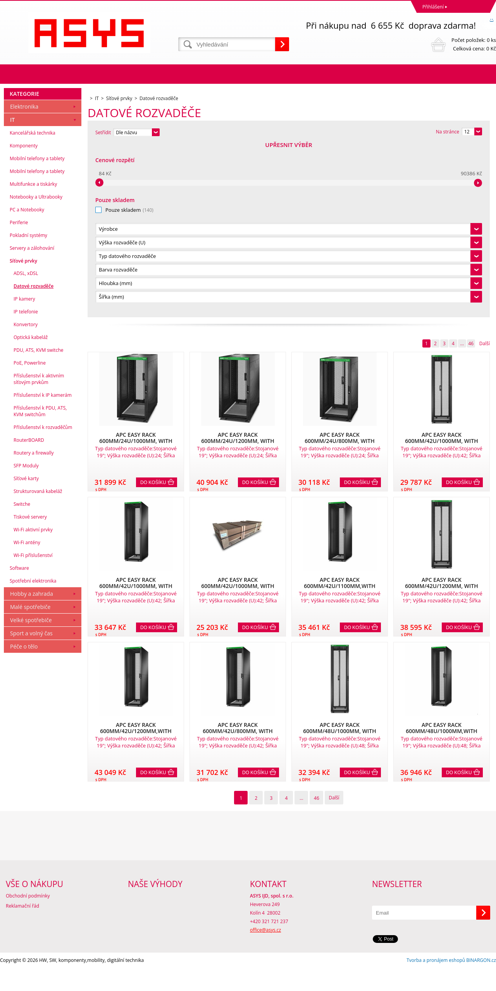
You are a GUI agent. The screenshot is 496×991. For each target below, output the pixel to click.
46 (471, 170)
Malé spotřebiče (30, 780)
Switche (22, 677)
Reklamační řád (22, 928)
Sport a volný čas (31, 806)
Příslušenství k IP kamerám (43, 568)
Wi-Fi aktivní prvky (33, 703)
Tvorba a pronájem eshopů (435, 983)
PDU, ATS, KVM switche (38, 523)
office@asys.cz (265, 952)
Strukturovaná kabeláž (38, 664)
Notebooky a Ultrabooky (36, 370)
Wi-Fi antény (27, 716)
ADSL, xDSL (26, 446)
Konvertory (26, 498)
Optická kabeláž (31, 510)
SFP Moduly (26, 639)
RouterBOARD (29, 613)
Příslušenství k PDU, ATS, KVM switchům (40, 584)
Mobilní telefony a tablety (37, 332)
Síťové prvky (23, 434)
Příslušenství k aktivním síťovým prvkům (39, 552)
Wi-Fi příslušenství (33, 728)
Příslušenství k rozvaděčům (43, 600)
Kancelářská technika (32, 306)
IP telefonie (26, 485)
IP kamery (24, 472)
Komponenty (24, 319)
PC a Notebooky (27, 383)
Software (19, 741)
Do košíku (153, 309)
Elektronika (24, 280)
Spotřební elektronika (33, 754)
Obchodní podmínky (28, 918)
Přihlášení (433, 6)
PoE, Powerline (30, 536)
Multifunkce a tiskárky (33, 357)
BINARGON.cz (481, 983)
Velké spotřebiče (31, 793)
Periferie (19, 396)
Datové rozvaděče (33, 459)
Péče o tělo (24, 819)
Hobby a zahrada (31, 767)
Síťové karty (26, 652)
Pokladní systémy (28, 408)
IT (12, 293)
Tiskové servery (30, 690)
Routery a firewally (34, 626)
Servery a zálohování (32, 421)
